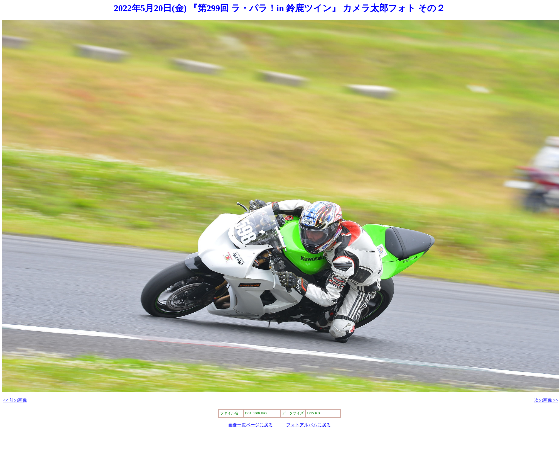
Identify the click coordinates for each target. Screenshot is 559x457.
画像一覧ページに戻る (250, 424)
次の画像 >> (546, 400)
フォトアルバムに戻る (308, 424)
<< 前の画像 (15, 400)
